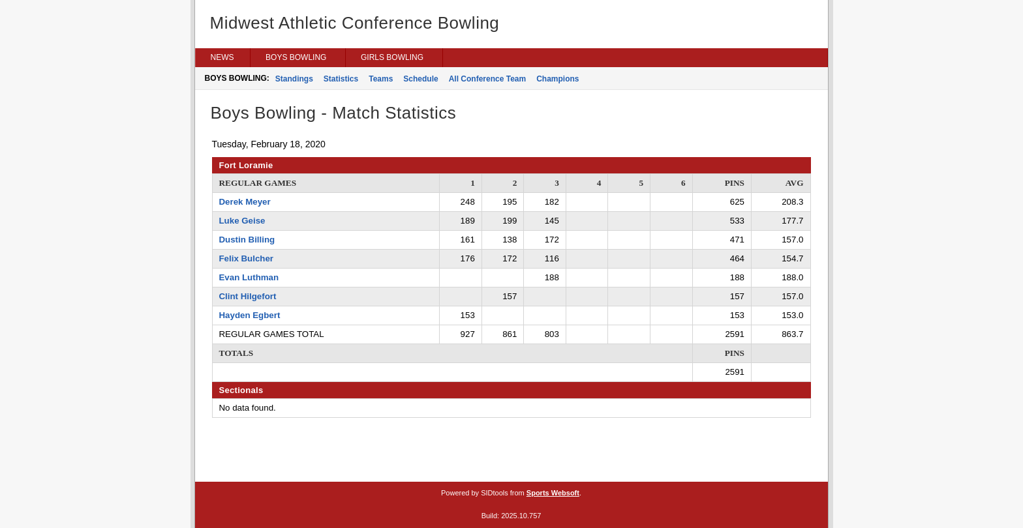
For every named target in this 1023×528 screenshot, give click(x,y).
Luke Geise (242, 221)
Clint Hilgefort (248, 296)
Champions (557, 78)
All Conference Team (487, 78)
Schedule (420, 78)
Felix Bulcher (246, 258)
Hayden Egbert (250, 315)
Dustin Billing (247, 239)
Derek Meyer (245, 202)
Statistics (341, 78)
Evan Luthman (249, 277)
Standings (294, 78)
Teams (381, 78)
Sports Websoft (553, 493)
